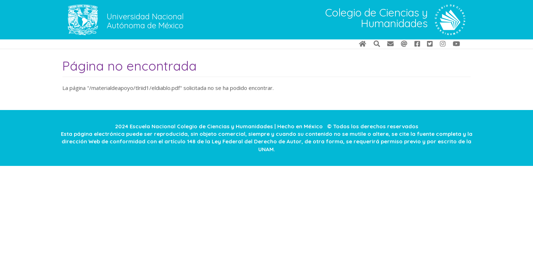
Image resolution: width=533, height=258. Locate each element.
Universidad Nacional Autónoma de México (145, 21)
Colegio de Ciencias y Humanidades (376, 18)
